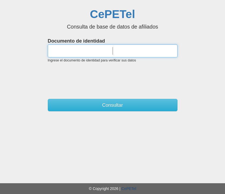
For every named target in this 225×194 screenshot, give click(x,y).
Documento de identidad (76, 41)
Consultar (112, 105)
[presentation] (113, 77)
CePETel (112, 14)
